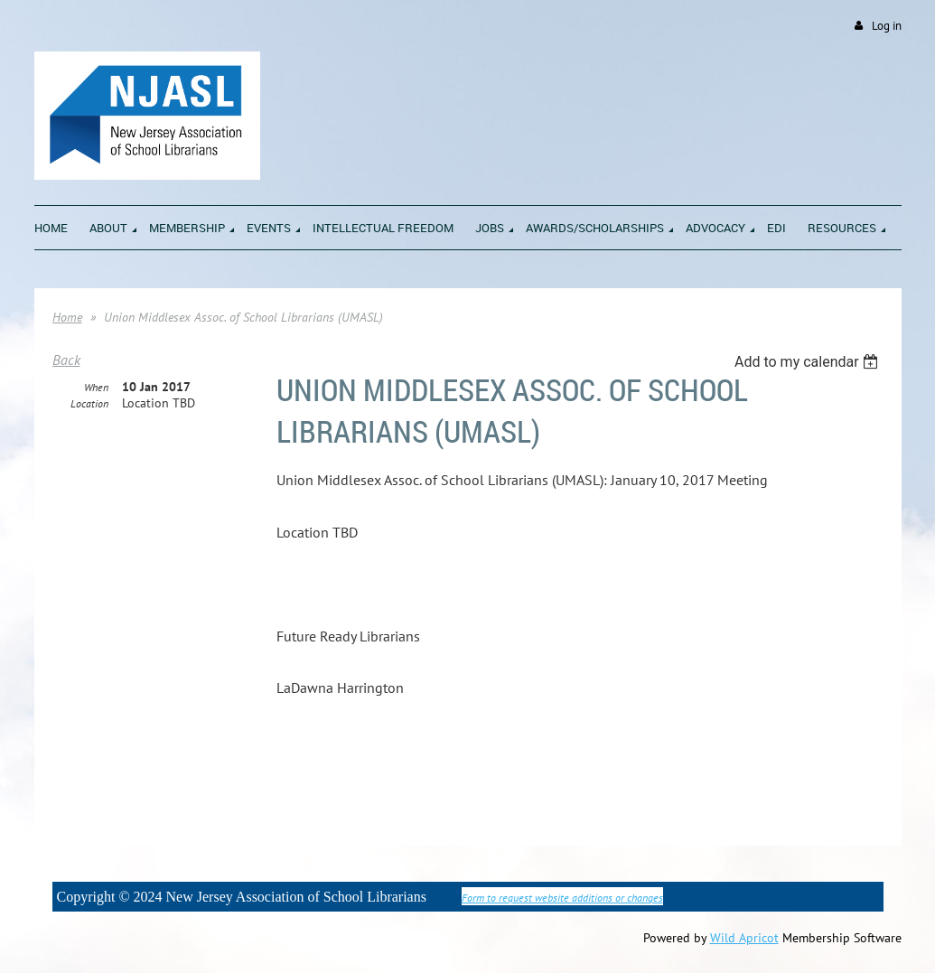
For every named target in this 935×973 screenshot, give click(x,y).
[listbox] (809, 362)
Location (89, 403)
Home (67, 317)
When (96, 387)
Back (66, 360)
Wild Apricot (744, 938)
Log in (887, 25)
